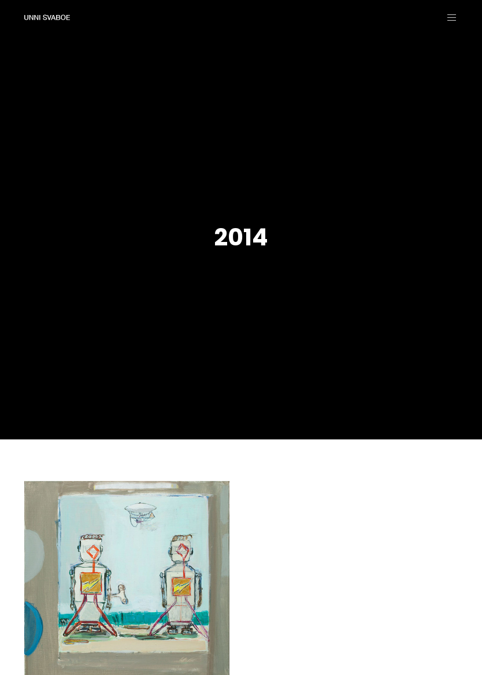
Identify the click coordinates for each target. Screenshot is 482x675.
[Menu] (447, 17)
